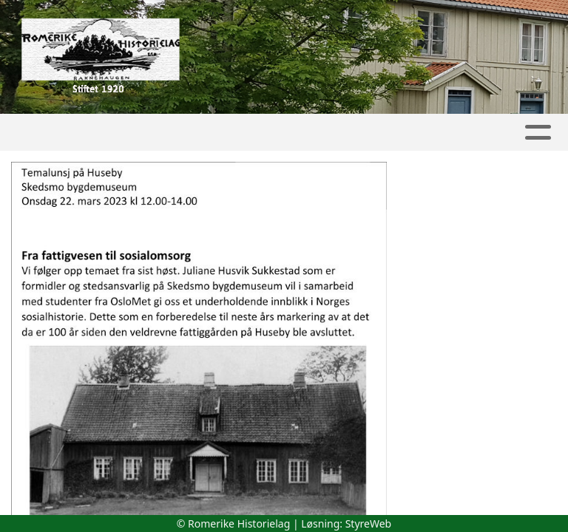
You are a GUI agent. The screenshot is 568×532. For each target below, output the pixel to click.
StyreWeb (368, 523)
